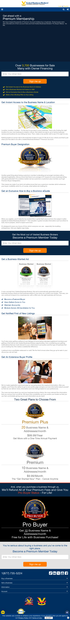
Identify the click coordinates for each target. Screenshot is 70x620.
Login (60, 6)
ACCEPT (49, 618)
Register (66, 6)
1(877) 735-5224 (11, 573)
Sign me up (35, 81)
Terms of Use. (37, 618)
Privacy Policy (23, 618)
